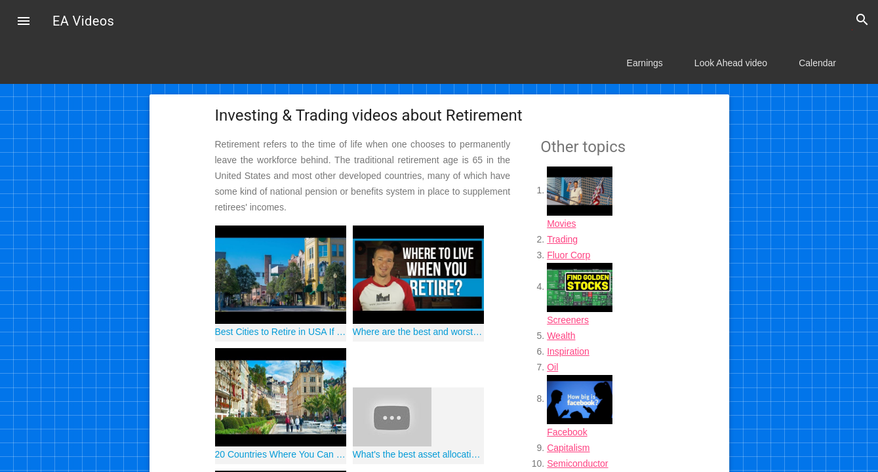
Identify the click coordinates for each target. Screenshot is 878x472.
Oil (552, 367)
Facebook (567, 432)
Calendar (817, 63)
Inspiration (568, 351)
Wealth (561, 335)
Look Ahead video (730, 63)
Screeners (568, 320)
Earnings (645, 63)
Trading (562, 239)
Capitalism (568, 447)
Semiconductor (577, 463)
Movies (561, 223)
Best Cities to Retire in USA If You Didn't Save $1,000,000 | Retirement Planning (280, 331)
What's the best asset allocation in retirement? (418, 454)
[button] (23, 22)
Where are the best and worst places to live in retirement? (418, 331)
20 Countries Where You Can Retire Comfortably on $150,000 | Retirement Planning (280, 454)
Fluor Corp (568, 255)
